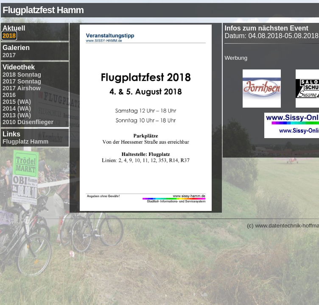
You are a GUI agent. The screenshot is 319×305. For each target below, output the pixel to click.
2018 (9, 35)
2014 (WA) (17, 108)
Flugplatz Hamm (25, 141)
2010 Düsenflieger (28, 122)
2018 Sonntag (22, 74)
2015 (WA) (17, 101)
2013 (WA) (17, 115)
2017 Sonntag (22, 81)
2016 (9, 95)
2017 (9, 55)
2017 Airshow (22, 88)
